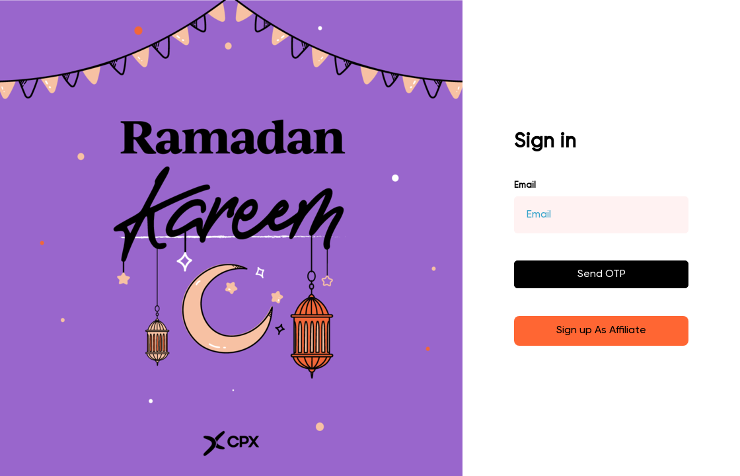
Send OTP (601, 274)
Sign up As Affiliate (601, 330)
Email (525, 185)
